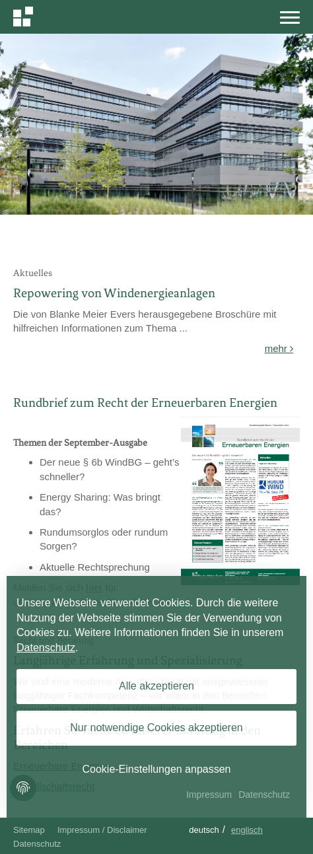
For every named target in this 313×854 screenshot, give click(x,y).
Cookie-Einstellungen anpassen (156, 769)
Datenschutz (37, 844)
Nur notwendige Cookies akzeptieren (156, 727)
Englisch (247, 830)
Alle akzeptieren (156, 686)
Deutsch (204, 830)
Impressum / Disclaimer (102, 830)
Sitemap (29, 830)
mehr (279, 348)
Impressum (209, 794)
